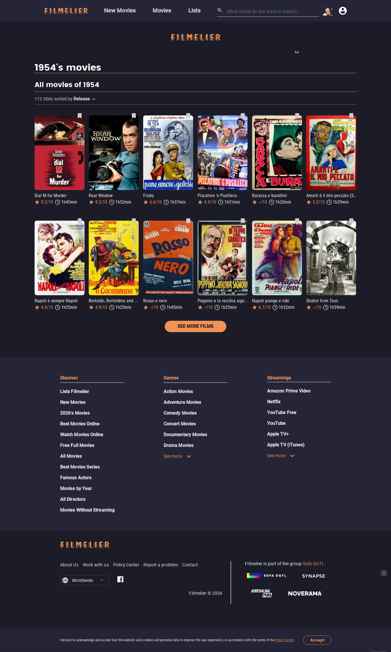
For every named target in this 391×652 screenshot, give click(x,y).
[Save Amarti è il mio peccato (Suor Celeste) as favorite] (351, 115)
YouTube (276, 423)
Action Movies (178, 391)
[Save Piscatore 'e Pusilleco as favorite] (242, 115)
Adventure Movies (182, 402)
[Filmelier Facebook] (120, 580)
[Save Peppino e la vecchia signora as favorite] (242, 221)
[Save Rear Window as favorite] (133, 115)
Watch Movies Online (81, 434)
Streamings (279, 378)
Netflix (274, 401)
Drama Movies (178, 445)
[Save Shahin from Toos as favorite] (351, 221)
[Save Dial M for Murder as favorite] (79, 115)
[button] (94, 99)
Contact (190, 565)
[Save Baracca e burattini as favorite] (297, 115)
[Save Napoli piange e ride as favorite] (297, 221)
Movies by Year (76, 488)
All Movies (71, 456)
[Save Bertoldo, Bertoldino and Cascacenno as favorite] (133, 221)
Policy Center (284, 640)
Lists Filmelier (74, 391)
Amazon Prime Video (288, 391)
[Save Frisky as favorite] (188, 115)
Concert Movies (180, 424)
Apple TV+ (278, 434)
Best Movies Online (80, 424)
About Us (69, 565)
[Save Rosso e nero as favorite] (188, 221)
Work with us (96, 565)
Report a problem (160, 565)
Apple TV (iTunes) (286, 445)
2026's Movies (75, 413)
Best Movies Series (80, 467)
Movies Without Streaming (87, 510)
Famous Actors (75, 477)
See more (177, 456)
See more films (195, 326)
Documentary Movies (185, 434)
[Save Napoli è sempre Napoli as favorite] (79, 221)
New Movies (72, 402)
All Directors (72, 499)
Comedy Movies (180, 413)
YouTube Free (281, 412)
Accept (317, 640)
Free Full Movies (77, 445)
